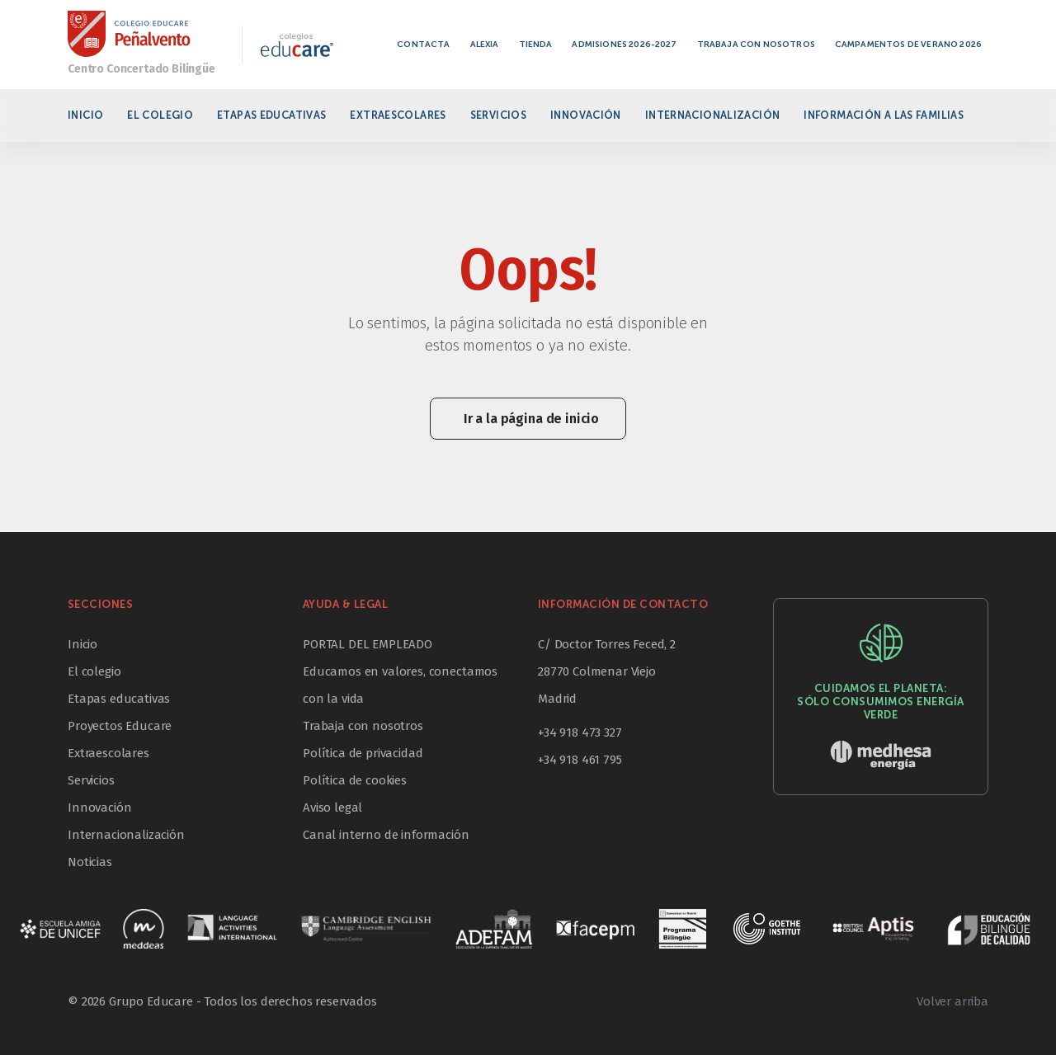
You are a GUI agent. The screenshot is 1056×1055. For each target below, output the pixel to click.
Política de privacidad (362, 753)
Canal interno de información (386, 834)
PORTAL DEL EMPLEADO (367, 644)
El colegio (160, 115)
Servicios (498, 115)
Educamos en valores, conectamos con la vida (400, 685)
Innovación (585, 115)
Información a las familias (884, 115)
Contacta (423, 44)
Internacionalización (712, 115)
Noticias (90, 862)
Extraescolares (398, 115)
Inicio (85, 115)
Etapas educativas (271, 115)
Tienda (536, 44)
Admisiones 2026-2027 (624, 44)
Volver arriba (952, 1001)
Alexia (484, 44)
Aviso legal (332, 807)
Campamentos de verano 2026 (908, 44)
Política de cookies (355, 780)
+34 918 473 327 (580, 732)
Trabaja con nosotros (756, 44)
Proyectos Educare (120, 725)
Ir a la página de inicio (531, 418)
